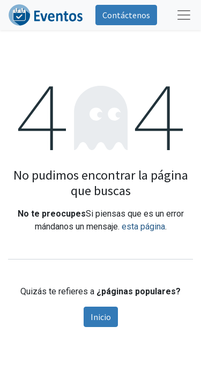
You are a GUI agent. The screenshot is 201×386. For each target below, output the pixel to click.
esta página (143, 226)
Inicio (101, 316)
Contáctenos (126, 15)
